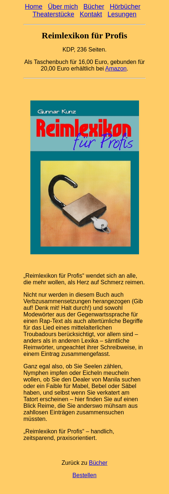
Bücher (93, 6)
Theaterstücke (53, 14)
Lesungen (122, 14)
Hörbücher (125, 6)
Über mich (63, 6)
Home (33, 6)
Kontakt (91, 14)
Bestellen (84, 475)
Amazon (116, 68)
